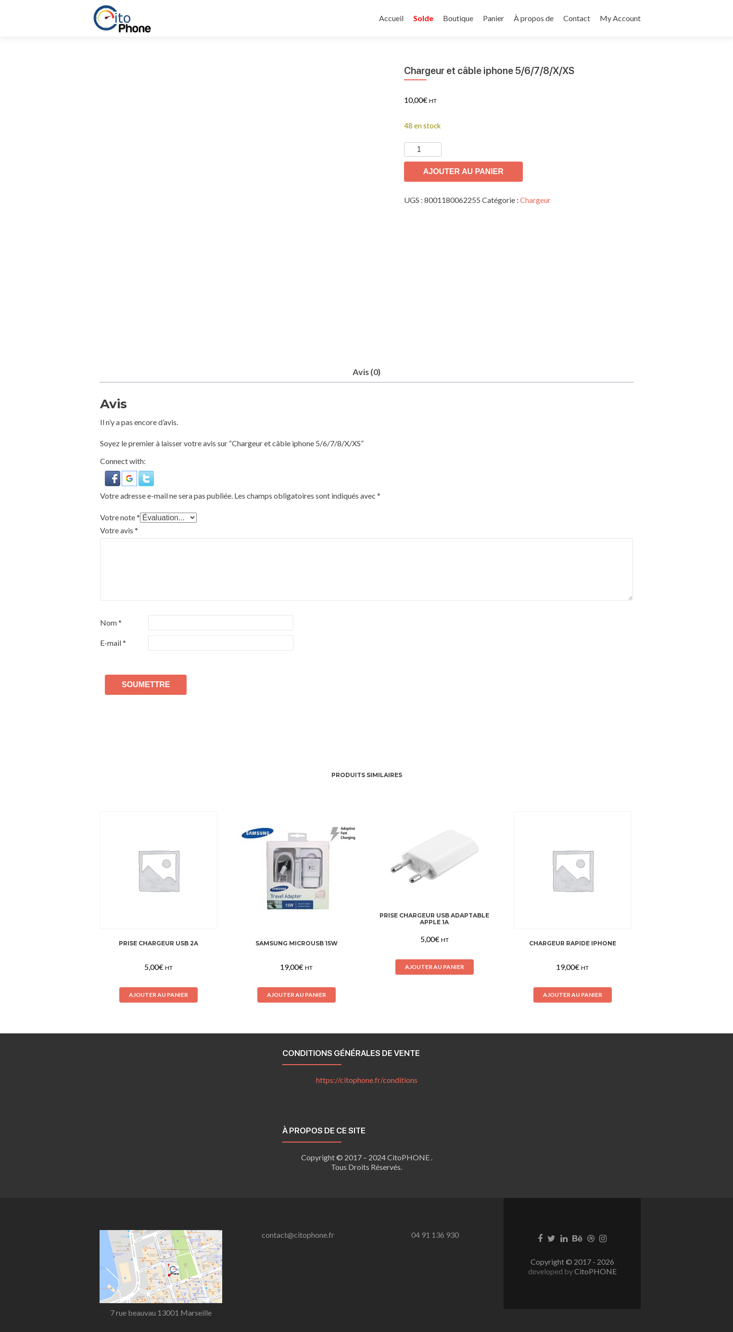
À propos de (534, 18)
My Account (620, 18)
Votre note (120, 517)
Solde (423, 18)
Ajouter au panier (463, 171)
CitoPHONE (595, 1271)
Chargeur (535, 199)
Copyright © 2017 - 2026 (572, 1262)
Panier (493, 18)
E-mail (113, 643)
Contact (576, 18)
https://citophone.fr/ (366, 1079)
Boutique (458, 18)
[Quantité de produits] (423, 149)
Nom (111, 623)
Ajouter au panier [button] (158, 994)
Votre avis (119, 530)
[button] (113, 477)
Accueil (391, 18)
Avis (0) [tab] (366, 371)
